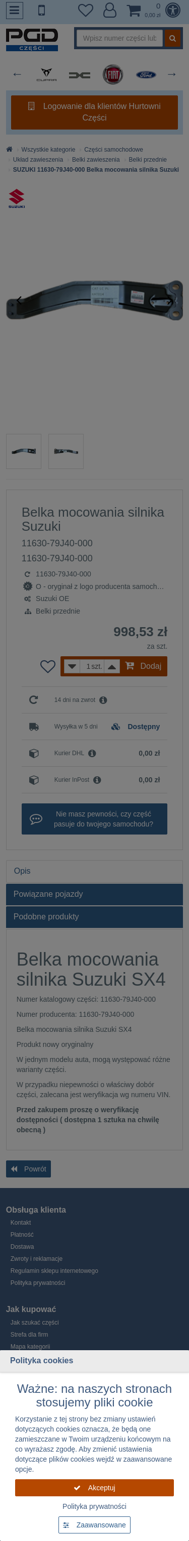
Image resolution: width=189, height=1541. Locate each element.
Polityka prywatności (94, 1506)
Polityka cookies (41, 1360)
